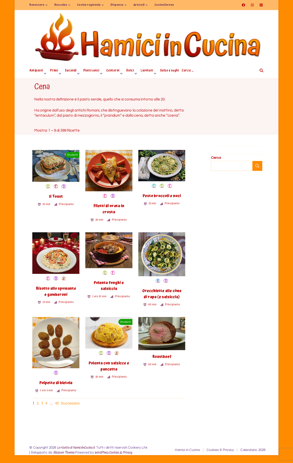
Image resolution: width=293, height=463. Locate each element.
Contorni (112, 71)
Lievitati (147, 71)
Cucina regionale (89, 5)
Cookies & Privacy (120, 452)
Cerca (216, 158)
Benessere (37, 5)
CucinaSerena (164, 5)
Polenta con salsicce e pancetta (109, 366)
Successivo (70, 403)
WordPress (101, 452)
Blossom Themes (63, 452)
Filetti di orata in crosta (108, 209)
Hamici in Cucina (187, 450)
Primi (54, 71)
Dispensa (117, 5)
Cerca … (188, 71)
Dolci (130, 71)
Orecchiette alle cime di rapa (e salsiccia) (161, 294)
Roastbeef (161, 357)
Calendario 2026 (252, 450)
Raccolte (60, 5)
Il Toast (56, 196)
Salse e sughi (169, 71)
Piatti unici (91, 71)
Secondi (70, 71)
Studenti (72, 154)
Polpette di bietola (55, 383)
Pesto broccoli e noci (162, 196)
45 (57, 403)
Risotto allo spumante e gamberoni (56, 291)
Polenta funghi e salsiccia (109, 286)
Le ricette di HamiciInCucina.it (76, 447)
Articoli (139, 5)
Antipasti (36, 71)
